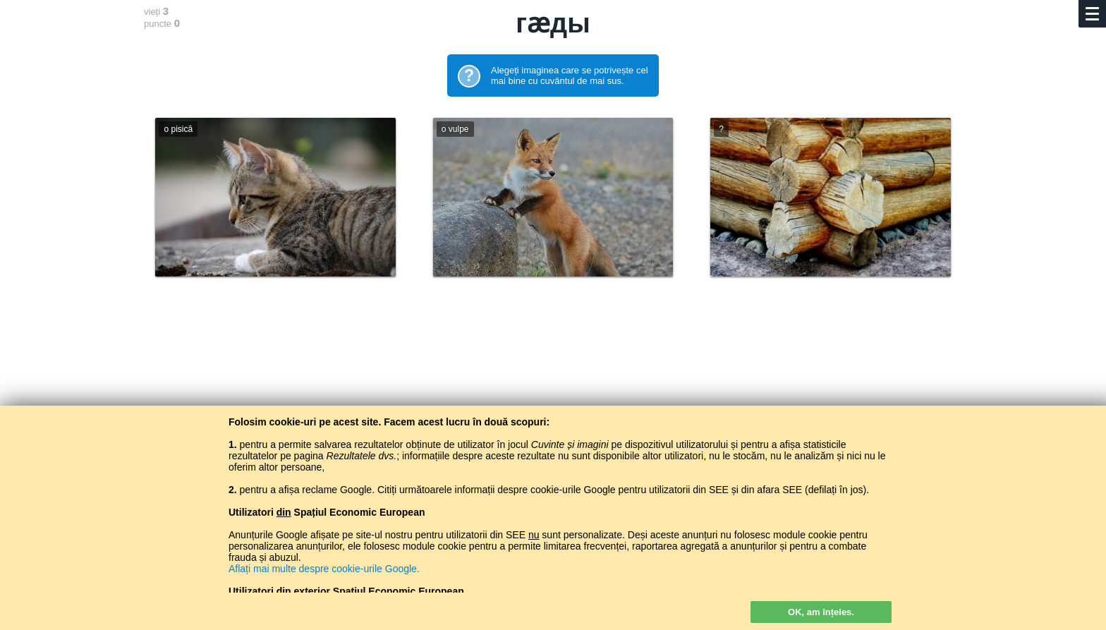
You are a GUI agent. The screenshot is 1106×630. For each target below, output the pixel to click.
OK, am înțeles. (821, 612)
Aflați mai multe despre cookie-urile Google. (324, 568)
